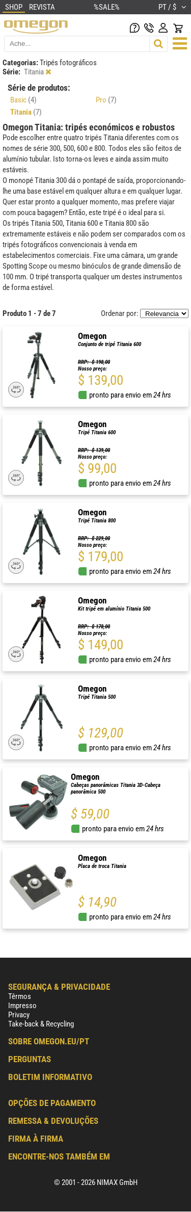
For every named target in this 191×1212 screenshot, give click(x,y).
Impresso (22, 1005)
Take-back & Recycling (41, 1024)
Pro (106, 99)
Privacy (19, 1014)
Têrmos (19, 996)
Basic (23, 99)
